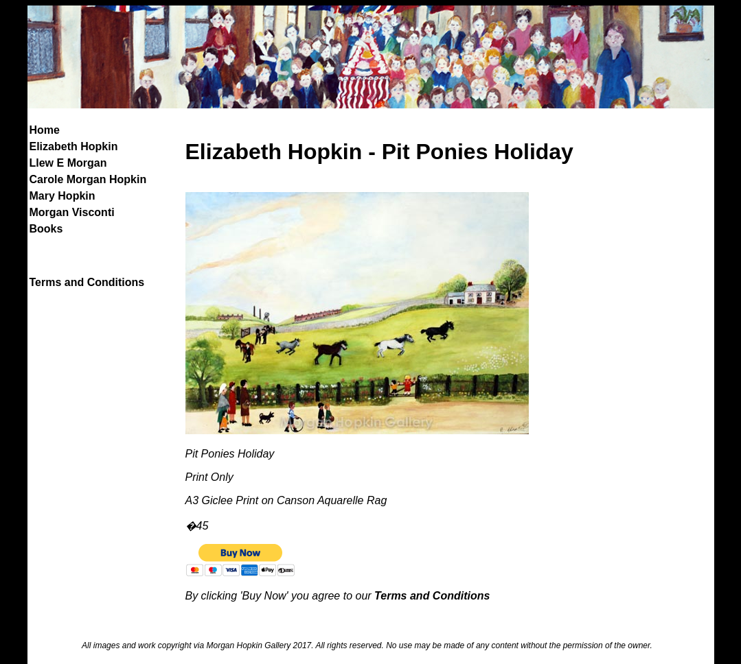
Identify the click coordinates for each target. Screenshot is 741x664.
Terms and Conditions (87, 282)
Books (46, 229)
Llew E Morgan (68, 163)
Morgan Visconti (72, 212)
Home (45, 130)
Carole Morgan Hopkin (88, 179)
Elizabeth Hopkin (74, 146)
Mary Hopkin (62, 196)
